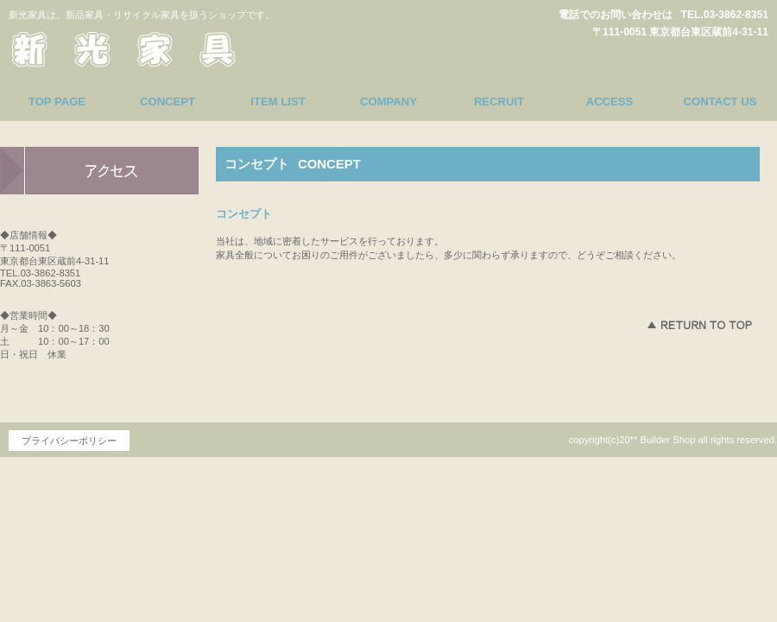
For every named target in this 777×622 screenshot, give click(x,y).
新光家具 (168, 46)
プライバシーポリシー (69, 440)
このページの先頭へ (699, 324)
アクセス (99, 171)
